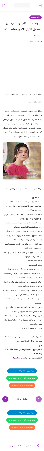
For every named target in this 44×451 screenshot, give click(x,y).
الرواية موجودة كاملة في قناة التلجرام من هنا (22, 371)
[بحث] (4, 5)
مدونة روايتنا (13, 445)
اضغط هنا (37, 354)
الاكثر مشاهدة (35, 17)
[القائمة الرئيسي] (40, 5)
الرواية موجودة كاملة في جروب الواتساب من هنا (22, 378)
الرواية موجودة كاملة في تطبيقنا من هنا (22, 385)
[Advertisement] (22, 60)
